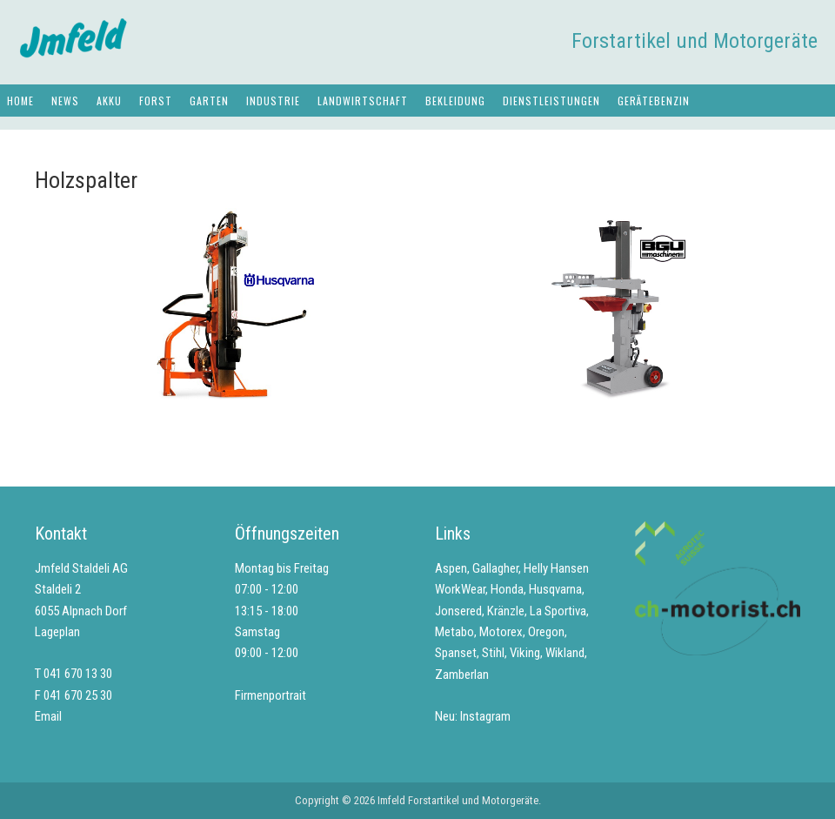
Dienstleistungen (551, 100)
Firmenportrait (270, 695)
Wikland (564, 653)
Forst (155, 100)
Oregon (546, 632)
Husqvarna (555, 589)
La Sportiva (558, 611)
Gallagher (495, 568)
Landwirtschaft (362, 100)
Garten (209, 100)
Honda (507, 589)
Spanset (456, 653)
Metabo (454, 632)
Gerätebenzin (654, 100)
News (65, 100)
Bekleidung (455, 100)
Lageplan (57, 632)
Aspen (451, 568)
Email (48, 716)
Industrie (273, 100)
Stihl (493, 653)
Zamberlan (462, 674)
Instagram (485, 716)
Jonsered (458, 611)
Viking (525, 653)
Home (20, 100)
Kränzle (505, 611)
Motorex (501, 632)
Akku (109, 100)
